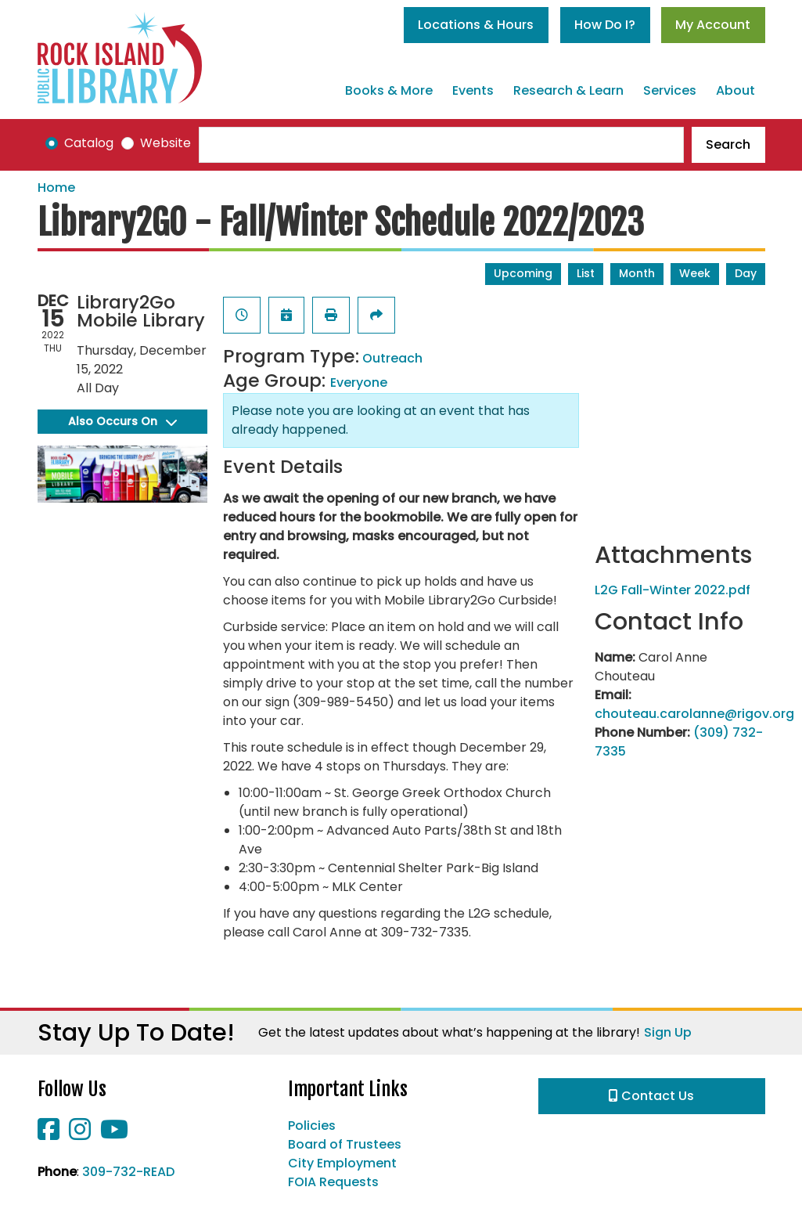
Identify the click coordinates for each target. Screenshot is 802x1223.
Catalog (88, 143)
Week (694, 273)
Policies (312, 1126)
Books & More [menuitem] (389, 90)
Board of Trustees (344, 1144)
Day (746, 273)
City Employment (342, 1163)
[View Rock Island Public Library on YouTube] (114, 1134)
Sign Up (668, 1032)
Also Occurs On (122, 421)
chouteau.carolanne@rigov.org (694, 714)
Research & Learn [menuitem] (568, 90)
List (586, 273)
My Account (712, 25)
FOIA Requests (333, 1182)
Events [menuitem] (473, 90)
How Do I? (604, 25)
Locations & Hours (476, 25)
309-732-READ (128, 1172)
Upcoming (523, 273)
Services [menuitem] (669, 90)
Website (165, 143)
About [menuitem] (735, 90)
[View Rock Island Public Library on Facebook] (50, 1134)
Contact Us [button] (651, 1096)
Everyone (358, 382)
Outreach (392, 358)
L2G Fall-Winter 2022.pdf (672, 590)
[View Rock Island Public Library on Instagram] (81, 1134)
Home (56, 188)
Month (637, 273)
